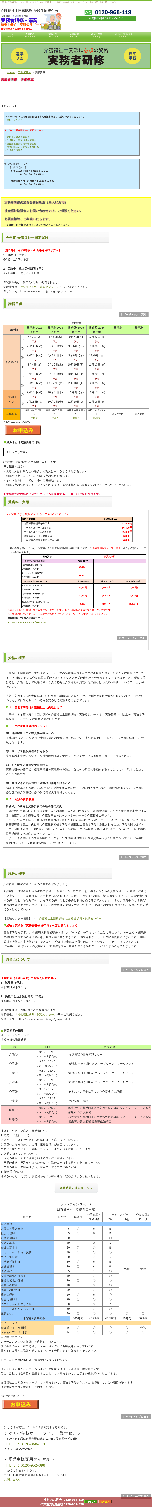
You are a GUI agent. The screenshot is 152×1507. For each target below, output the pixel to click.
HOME (11, 72)
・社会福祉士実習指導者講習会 (20, 143)
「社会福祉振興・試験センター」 (38, 286)
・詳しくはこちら (13, 120)
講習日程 (30, 35)
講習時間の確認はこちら (76, 1187)
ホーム (10, 35)
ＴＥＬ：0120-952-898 (24, 1465)
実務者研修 (24, 72)
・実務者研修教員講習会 (17, 137)
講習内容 (52, 35)
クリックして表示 (17, 452)
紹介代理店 (96, 35)
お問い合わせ (12, 1479)
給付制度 (74, 35)
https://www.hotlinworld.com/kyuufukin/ (27, 622)
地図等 (34, 418)
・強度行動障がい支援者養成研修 (21, 147)
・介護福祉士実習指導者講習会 (20, 140)
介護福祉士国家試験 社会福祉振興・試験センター (70, 918)
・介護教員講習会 (13, 150)
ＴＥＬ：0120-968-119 (24, 1444)
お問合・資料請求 (123, 35)
